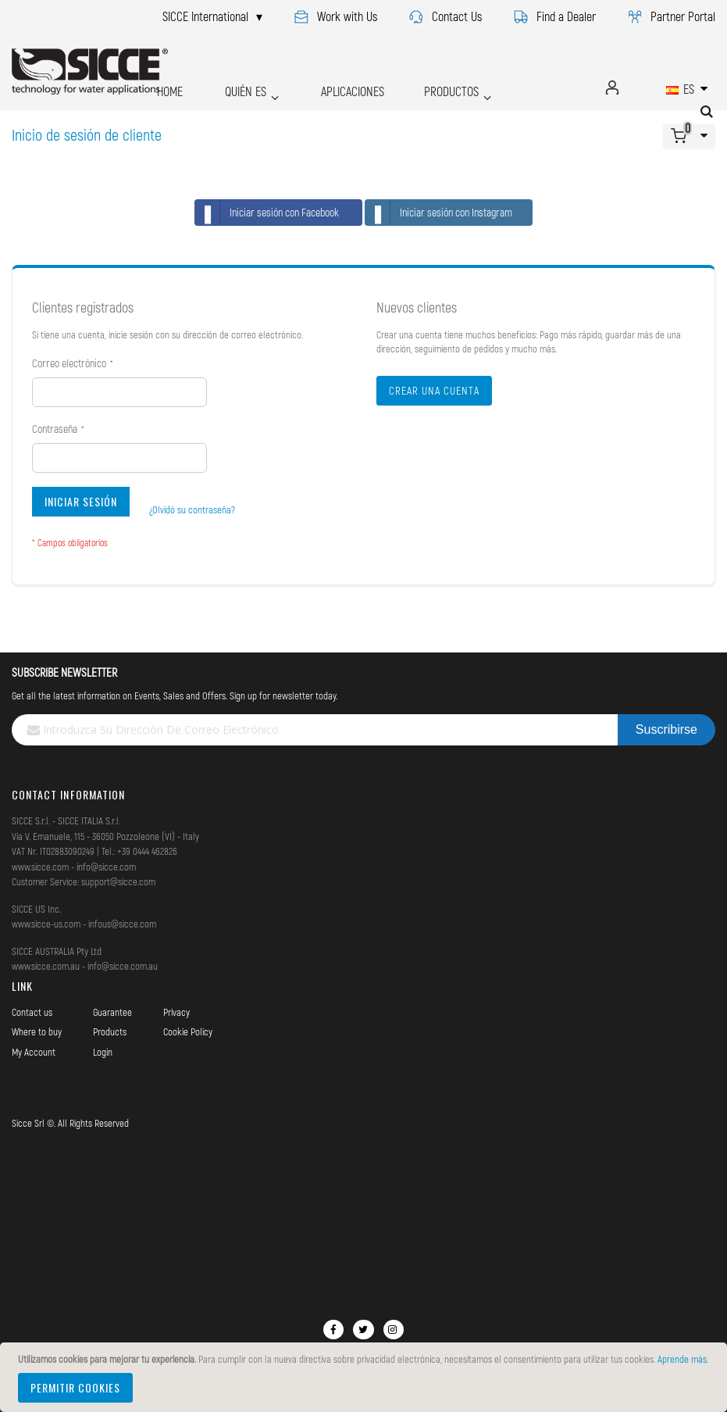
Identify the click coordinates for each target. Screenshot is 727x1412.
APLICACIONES (320, 87)
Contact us (32, 1012)
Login (102, 1052)
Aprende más (682, 1359)
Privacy (176, 1012)
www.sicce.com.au (46, 966)
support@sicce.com (118, 881)
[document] (366, 1377)
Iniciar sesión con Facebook (267, 212)
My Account (33, 1052)
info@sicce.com (106, 866)
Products (110, 1031)
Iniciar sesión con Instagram (438, 212)
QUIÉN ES (225, 87)
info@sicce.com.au (122, 966)
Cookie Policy (187, 1031)
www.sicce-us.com (46, 923)
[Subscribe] (666, 729)
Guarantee (112, 1012)
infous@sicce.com (122, 923)
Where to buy (37, 1031)
